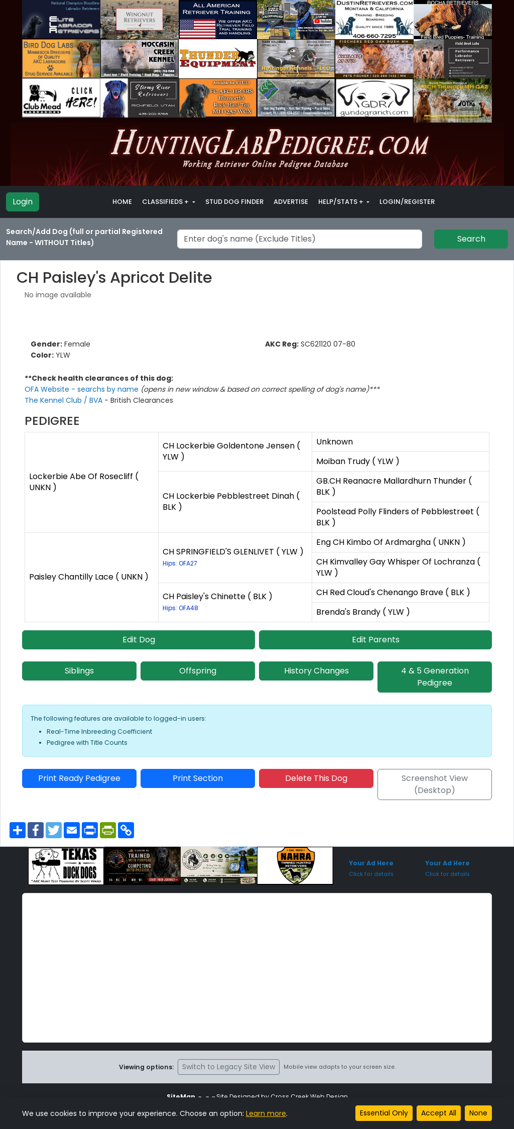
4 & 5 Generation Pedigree (435, 677)
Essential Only (384, 1113)
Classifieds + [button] (166, 201)
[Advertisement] (257, 967)
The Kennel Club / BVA (64, 400)
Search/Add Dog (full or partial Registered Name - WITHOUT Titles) (84, 237)
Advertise (291, 201)
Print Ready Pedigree (79, 778)
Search (471, 239)
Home (122, 201)
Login (23, 201)
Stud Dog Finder (234, 201)
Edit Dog (138, 639)
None (478, 1113)
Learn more (266, 1113)
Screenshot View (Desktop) (435, 784)
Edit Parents (376, 639)
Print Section (198, 778)
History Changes (316, 670)
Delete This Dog (316, 778)
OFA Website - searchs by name (83, 389)
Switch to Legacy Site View (228, 1067)
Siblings (79, 670)
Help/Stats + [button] (341, 201)
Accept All (438, 1113)
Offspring (197, 670)
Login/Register (407, 201)
